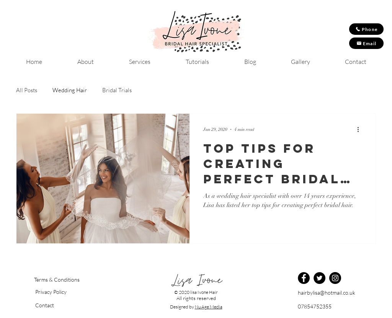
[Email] (366, 43)
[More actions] (360, 129)
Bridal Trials (117, 90)
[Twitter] (319, 278)
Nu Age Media (208, 307)
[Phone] (366, 29)
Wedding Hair (69, 90)
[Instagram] (335, 278)
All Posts (26, 90)
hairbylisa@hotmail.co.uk (326, 292)
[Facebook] (304, 278)
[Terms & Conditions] (56, 279)
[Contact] (59, 305)
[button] (59, 292)
